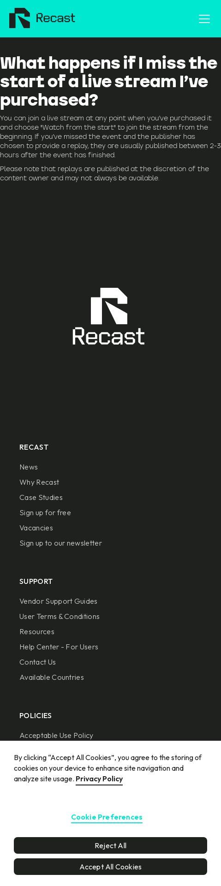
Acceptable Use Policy (56, 735)
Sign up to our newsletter (60, 542)
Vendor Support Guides (58, 601)
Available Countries (51, 677)
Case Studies (41, 497)
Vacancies (36, 527)
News (28, 466)
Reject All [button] (110, 845)
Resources (36, 631)
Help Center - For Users (58, 646)
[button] (202, 19)
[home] (40, 19)
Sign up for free (45, 512)
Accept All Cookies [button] (110, 866)
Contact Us (37, 661)
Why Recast (39, 482)
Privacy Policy (99, 778)
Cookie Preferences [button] (107, 817)
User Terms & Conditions (59, 616)
